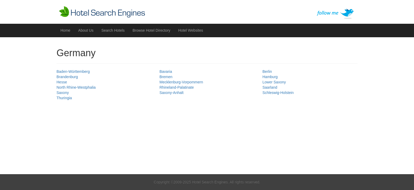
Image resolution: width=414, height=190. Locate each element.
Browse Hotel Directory (151, 30)
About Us (85, 30)
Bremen (165, 77)
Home (65, 30)
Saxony (63, 93)
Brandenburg (67, 77)
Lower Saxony (274, 82)
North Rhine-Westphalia (76, 87)
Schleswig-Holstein (278, 93)
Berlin (267, 71)
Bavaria (165, 71)
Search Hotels (113, 30)
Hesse (62, 82)
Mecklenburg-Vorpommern (181, 82)
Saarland (269, 87)
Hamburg (270, 77)
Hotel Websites (190, 30)
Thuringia (64, 98)
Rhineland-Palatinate (176, 87)
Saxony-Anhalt (171, 93)
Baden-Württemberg (73, 71)
